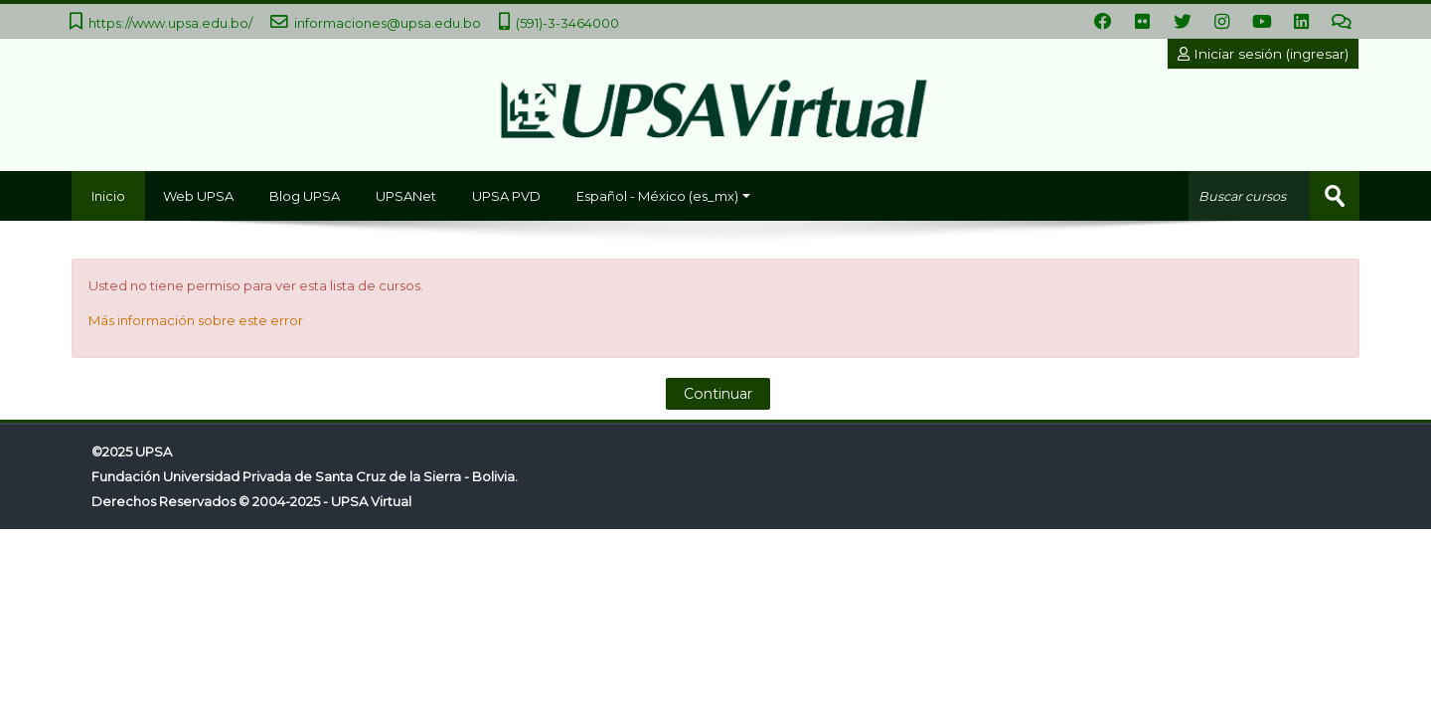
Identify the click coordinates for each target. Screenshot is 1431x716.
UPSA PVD (506, 196)
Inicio (108, 196)
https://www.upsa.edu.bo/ (170, 23)
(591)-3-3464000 (567, 23)
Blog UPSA (304, 196)
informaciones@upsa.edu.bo (387, 23)
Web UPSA (198, 196)
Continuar (718, 394)
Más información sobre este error (195, 320)
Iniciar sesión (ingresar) (1263, 54)
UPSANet (406, 196)
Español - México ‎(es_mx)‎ (663, 196)
